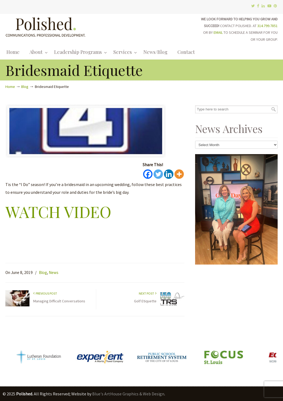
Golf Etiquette (145, 301)
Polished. (45, 26)
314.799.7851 (267, 25)
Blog (24, 86)
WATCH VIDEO (58, 211)
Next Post (148, 293)
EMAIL (218, 32)
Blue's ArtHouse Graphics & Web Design (128, 393)
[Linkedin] (168, 174)
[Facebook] (147, 174)
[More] (179, 174)
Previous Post (45, 293)
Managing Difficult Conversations (59, 301)
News (53, 272)
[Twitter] (158, 174)
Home (10, 86)
